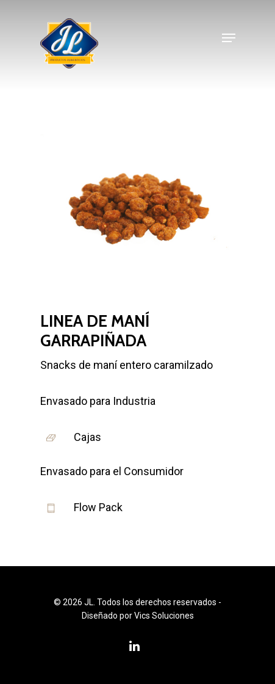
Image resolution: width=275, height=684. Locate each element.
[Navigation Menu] (228, 38)
